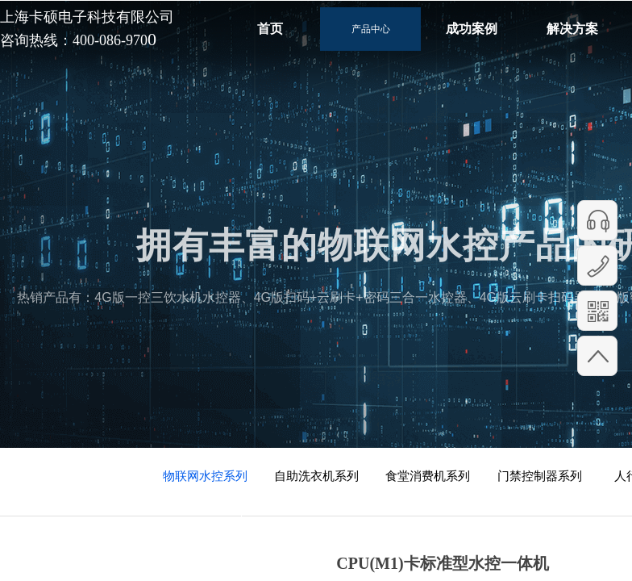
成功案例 (471, 29)
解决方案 (572, 29)
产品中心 (370, 29)
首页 (270, 29)
